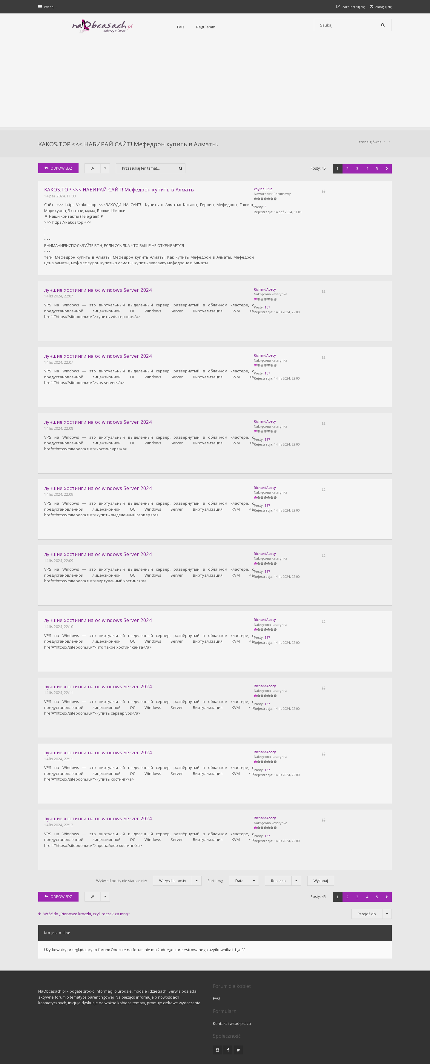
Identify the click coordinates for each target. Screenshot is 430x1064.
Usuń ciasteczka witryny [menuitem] (371, 1023)
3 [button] (357, 171)
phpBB (81, 1039)
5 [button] (376, 171)
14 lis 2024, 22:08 (59, 422)
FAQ (115, 27)
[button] (386, 171)
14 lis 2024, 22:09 (59, 485)
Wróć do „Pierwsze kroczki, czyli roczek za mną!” (87, 887)
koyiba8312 (325, 192)
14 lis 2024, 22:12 (59, 801)
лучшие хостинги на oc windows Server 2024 (99, 290)
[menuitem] (380, 6)
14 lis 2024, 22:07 (59, 296)
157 (330, 308)
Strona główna (369, 145)
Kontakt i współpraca (296, 971)
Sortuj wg (233, 854)
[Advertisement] (215, 85)
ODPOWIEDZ (59, 171)
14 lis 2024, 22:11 (59, 675)
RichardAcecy (328, 289)
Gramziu (74, 1044)
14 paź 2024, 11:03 (60, 199)
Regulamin (140, 27)
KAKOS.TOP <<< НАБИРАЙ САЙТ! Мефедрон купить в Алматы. (129, 145)
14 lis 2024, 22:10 (59, 612)
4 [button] (367, 171)
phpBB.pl (99, 1049)
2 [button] (347, 171)
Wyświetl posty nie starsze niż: (149, 854)
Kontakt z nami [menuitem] (333, 1023)
